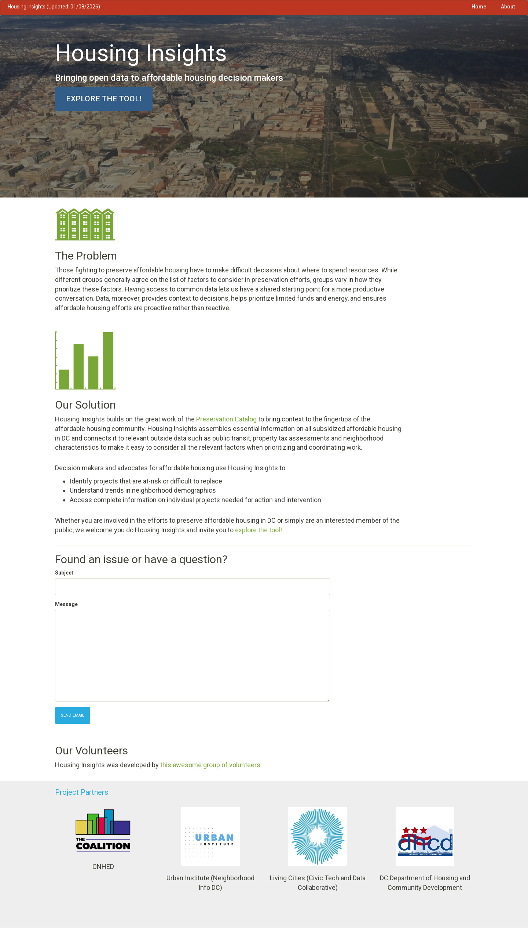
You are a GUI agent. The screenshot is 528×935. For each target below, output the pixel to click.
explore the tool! (258, 530)
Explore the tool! (104, 98)
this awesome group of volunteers (210, 765)
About (508, 7)
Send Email (72, 715)
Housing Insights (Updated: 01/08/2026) (54, 7)
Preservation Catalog (226, 419)
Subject (64, 573)
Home (479, 7)
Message (66, 604)
